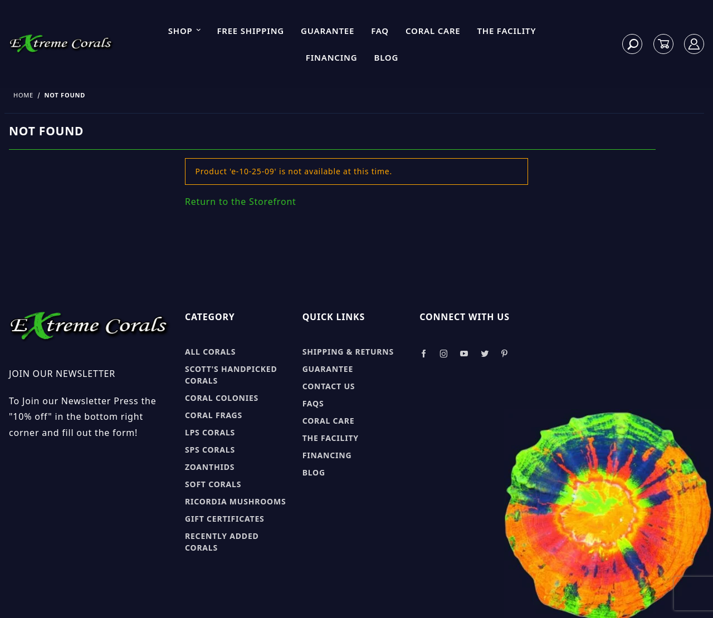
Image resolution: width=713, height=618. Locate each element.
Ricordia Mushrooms (235, 501)
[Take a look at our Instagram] (443, 354)
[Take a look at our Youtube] (464, 354)
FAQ (380, 30)
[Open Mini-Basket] (663, 44)
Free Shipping (250, 30)
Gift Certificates (225, 518)
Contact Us (328, 386)
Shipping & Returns (348, 351)
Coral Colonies (221, 398)
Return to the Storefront (240, 201)
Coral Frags (213, 415)
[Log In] (694, 44)
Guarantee (327, 30)
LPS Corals (210, 432)
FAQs (313, 403)
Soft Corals (213, 484)
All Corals (210, 351)
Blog (386, 57)
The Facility (506, 30)
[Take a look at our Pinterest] (504, 354)
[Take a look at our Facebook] (423, 354)
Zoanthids (210, 467)
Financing (332, 57)
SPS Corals (210, 449)
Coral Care (433, 30)
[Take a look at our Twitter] (485, 354)
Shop (185, 30)
